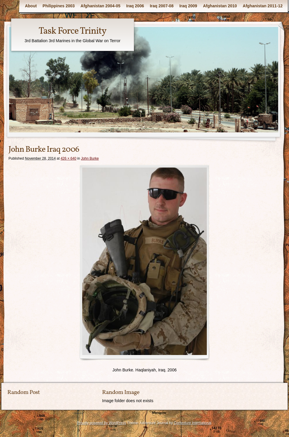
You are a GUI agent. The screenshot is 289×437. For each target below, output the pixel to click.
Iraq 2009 (188, 6)
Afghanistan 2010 (220, 6)
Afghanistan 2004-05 (100, 6)
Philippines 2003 (59, 6)
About (31, 6)
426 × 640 (68, 158)
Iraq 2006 (135, 6)
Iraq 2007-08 (161, 6)
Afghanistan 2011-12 (263, 6)
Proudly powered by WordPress (101, 423)
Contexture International (192, 423)
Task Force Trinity (72, 31)
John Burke (90, 158)
